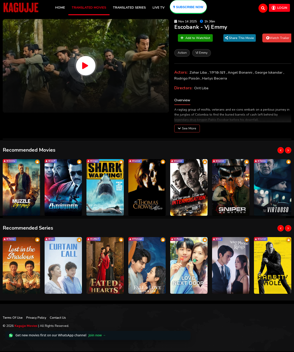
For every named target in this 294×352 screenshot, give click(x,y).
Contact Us (58, 318)
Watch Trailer (277, 38)
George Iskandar (269, 73)
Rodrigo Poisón (187, 79)
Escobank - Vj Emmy (202, 27)
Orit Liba (201, 89)
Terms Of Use (13, 318)
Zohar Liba (198, 73)
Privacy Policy (36, 318)
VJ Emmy (203, 53)
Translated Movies (89, 7)
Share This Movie (239, 38)
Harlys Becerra (214, 79)
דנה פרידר (217, 73)
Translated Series (129, 7)
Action (182, 53)
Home (60, 7)
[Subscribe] (188, 7)
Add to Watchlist (195, 38)
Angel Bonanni (240, 73)
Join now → (97, 336)
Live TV (159, 7)
